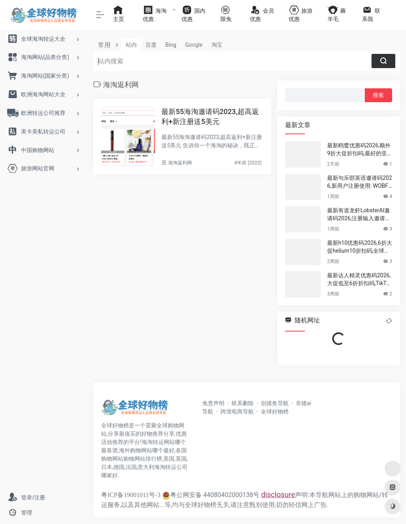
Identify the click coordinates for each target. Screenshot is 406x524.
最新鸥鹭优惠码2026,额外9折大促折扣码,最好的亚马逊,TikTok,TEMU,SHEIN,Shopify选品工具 (359, 149)
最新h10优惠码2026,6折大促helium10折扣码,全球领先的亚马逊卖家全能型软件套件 (359, 247)
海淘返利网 (180, 163)
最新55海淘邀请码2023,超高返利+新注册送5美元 (210, 116)
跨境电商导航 (237, 411)
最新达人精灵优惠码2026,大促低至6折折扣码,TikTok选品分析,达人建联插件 (359, 279)
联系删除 (243, 403)
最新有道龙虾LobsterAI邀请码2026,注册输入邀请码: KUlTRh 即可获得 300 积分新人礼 (359, 214)
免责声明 (213, 403)
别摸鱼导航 (275, 403)
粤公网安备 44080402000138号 (211, 495)
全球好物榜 (275, 411)
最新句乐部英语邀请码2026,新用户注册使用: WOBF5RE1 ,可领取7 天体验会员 (359, 182)
